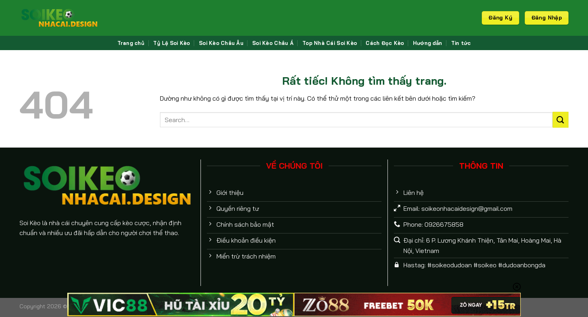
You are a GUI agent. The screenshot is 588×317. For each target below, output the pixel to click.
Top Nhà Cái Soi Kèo (329, 43)
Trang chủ (130, 43)
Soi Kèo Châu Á (273, 43)
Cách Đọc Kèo (385, 43)
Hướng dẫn (427, 43)
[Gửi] (561, 119)
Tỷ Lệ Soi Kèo (171, 43)
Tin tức (461, 43)
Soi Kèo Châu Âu (221, 43)
